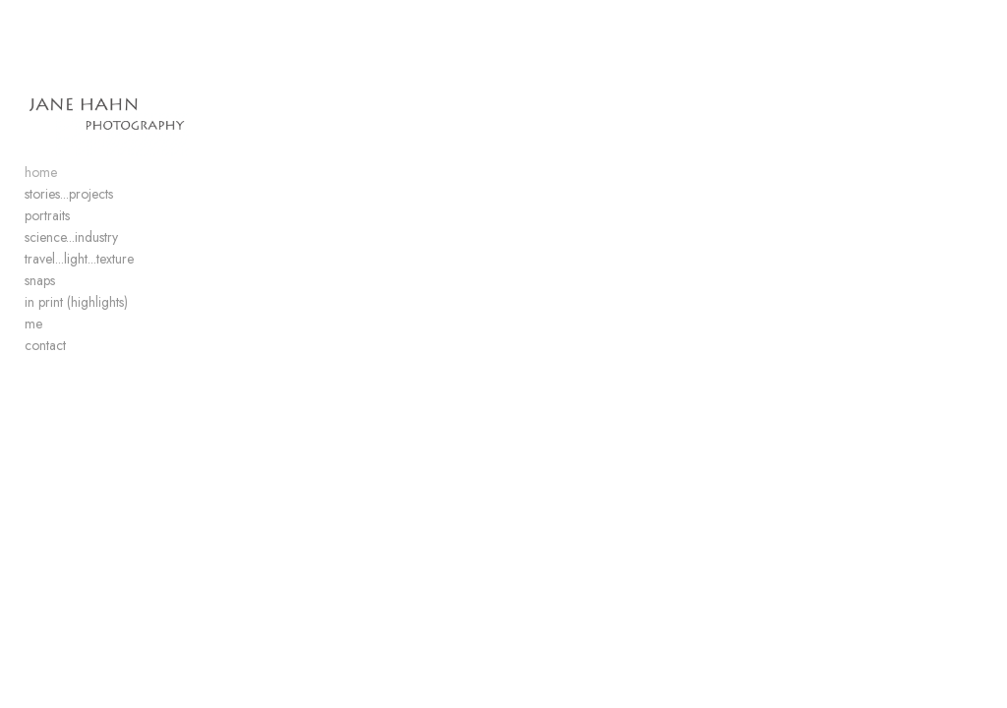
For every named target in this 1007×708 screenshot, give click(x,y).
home (41, 175)
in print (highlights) (76, 305)
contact (45, 348)
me (33, 326)
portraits (47, 218)
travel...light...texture (79, 261)
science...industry (71, 240)
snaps (40, 283)
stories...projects (69, 196)
